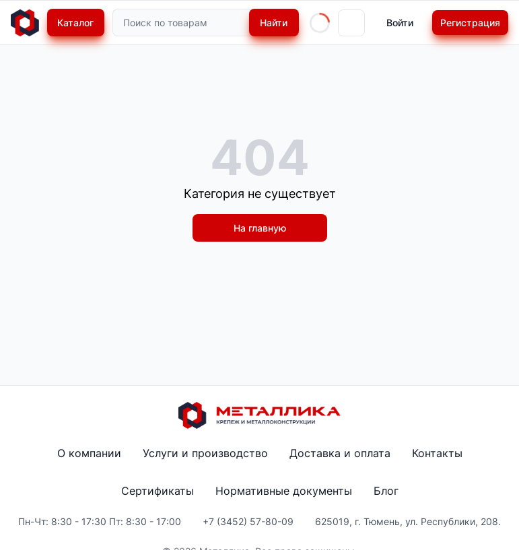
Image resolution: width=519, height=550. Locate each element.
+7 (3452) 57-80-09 (248, 521)
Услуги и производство (205, 453)
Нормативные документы (283, 490)
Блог (386, 490)
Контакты (437, 453)
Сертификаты (157, 490)
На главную (260, 228)
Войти (399, 22)
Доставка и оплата (339, 453)
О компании (89, 453)
